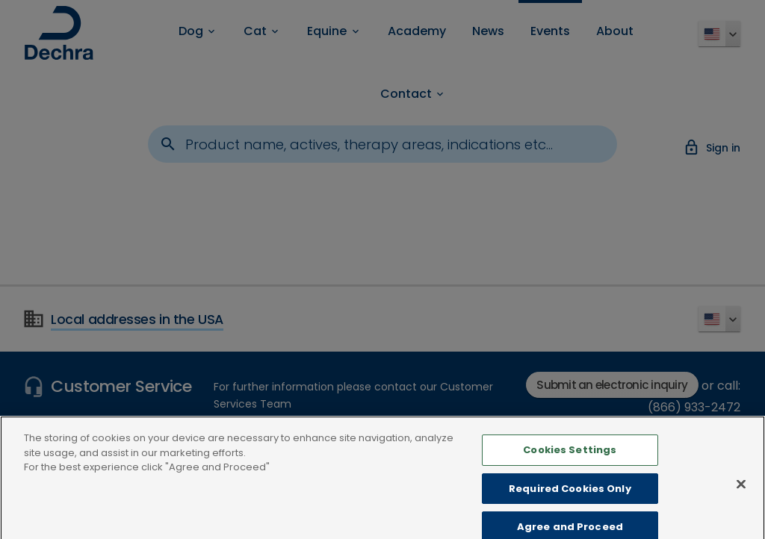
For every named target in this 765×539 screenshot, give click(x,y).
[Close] (741, 492)
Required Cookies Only (570, 497)
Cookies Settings (569, 459)
